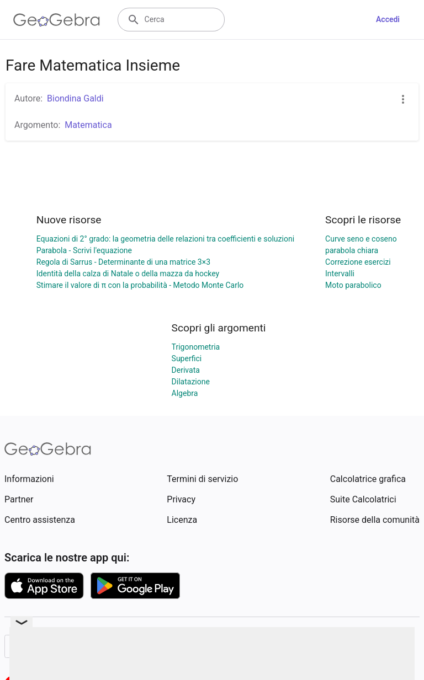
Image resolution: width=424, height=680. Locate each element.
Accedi (388, 19)
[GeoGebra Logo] (56, 19)
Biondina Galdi (75, 98)
